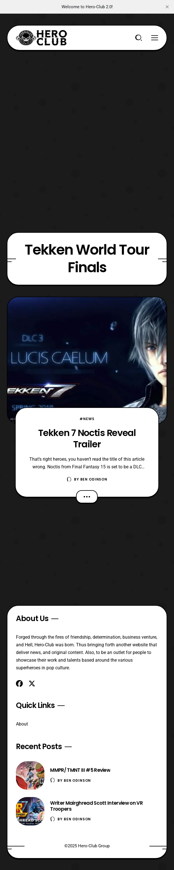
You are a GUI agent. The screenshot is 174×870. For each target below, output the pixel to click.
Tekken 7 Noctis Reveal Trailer (87, 438)
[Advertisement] (87, 90)
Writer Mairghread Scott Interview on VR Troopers (96, 806)
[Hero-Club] (41, 37)
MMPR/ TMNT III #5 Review (80, 770)
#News (86, 418)
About (22, 724)
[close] (167, 6)
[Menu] (154, 37)
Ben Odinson (93, 479)
